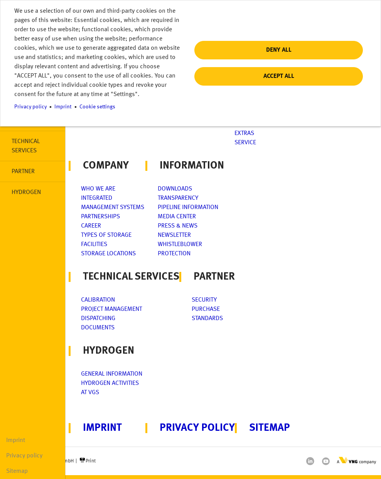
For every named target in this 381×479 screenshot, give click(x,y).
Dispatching (98, 318)
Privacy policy (24, 456)
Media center (177, 217)
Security (204, 300)
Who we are (98, 189)
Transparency (178, 198)
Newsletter (174, 235)
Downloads (175, 189)
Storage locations (108, 254)
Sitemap (17, 471)
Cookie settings (97, 107)
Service (245, 143)
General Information (111, 374)
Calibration (98, 300)
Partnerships (100, 217)
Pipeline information (188, 207)
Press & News (177, 226)
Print (91, 461)
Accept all (278, 76)
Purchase (206, 309)
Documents (98, 328)
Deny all (279, 50)
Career (91, 226)
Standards (207, 318)
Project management (111, 309)
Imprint (15, 440)
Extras (244, 133)
